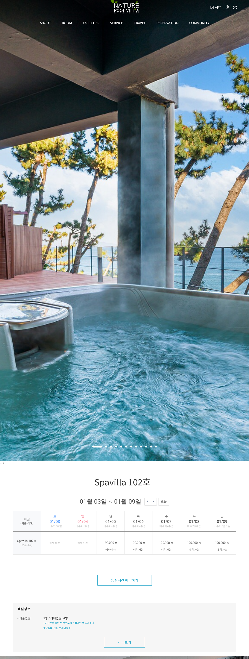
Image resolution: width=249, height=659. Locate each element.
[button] (97, 446)
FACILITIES (91, 23)
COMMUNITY (199, 23)
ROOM (67, 23)
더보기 (124, 642)
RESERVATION (167, 23)
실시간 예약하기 (124, 580)
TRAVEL (140, 23)
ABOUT (45, 23)
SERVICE (116, 23)
